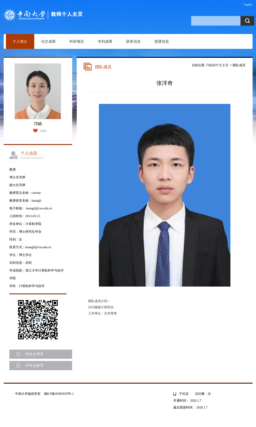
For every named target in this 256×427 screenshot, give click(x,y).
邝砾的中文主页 (217, 65)
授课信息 (161, 41)
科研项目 (76, 41)
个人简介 (20, 41)
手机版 (184, 393)
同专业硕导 (34, 365)
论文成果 (48, 41)
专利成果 (105, 41)
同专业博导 (34, 354)
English (248, 4)
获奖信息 (133, 41)
